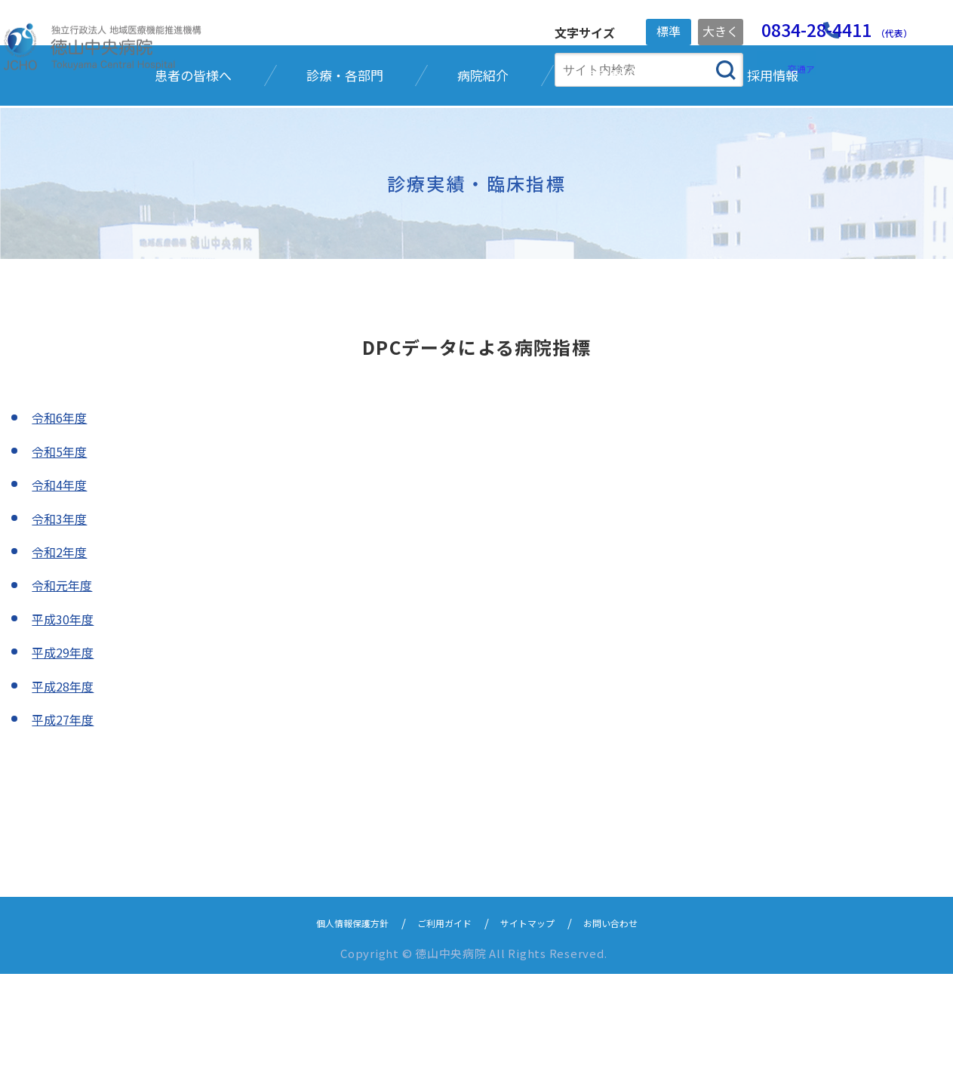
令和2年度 (63, 645)
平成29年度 (66, 746)
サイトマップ (536, 1017)
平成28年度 (66, 780)
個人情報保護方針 (332, 1017)
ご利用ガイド (440, 1017)
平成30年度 (66, 712)
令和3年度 (63, 612)
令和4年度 (63, 578)
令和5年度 (63, 545)
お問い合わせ (633, 1017)
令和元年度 (66, 679)
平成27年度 (66, 813)
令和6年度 (63, 512)
